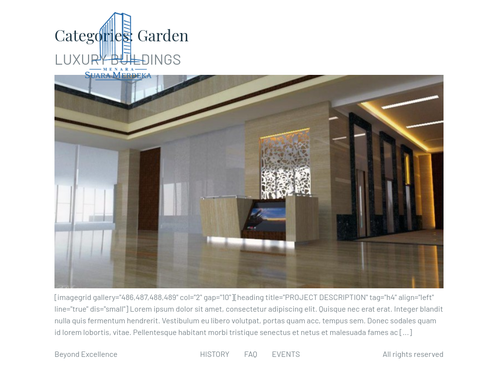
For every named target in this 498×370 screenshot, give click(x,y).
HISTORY (215, 353)
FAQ (250, 353)
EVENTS (286, 353)
